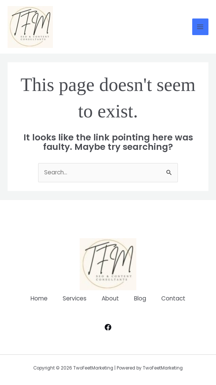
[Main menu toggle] (200, 26)
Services (74, 298)
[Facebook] (108, 327)
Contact (173, 298)
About (110, 298)
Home (39, 298)
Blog (140, 298)
